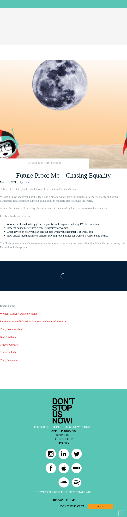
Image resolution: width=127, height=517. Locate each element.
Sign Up (100, 506)
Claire (27, 182)
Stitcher (63, 435)
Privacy (57, 499)
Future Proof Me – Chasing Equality (63, 175)
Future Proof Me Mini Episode (44, 163)
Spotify (64, 443)
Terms (70, 499)
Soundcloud (63, 439)
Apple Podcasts (63, 431)
